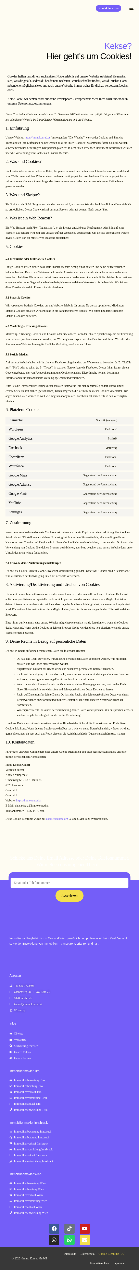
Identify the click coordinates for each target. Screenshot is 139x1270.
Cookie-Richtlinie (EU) (112, 1253)
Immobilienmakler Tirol (25, 1071)
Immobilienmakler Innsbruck (29, 1122)
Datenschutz (87, 1253)
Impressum (70, 1253)
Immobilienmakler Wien (25, 1174)
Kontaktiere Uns (99, 1263)
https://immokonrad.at (37, 137)
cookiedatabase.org (57, 818)
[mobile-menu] (129, 8)
